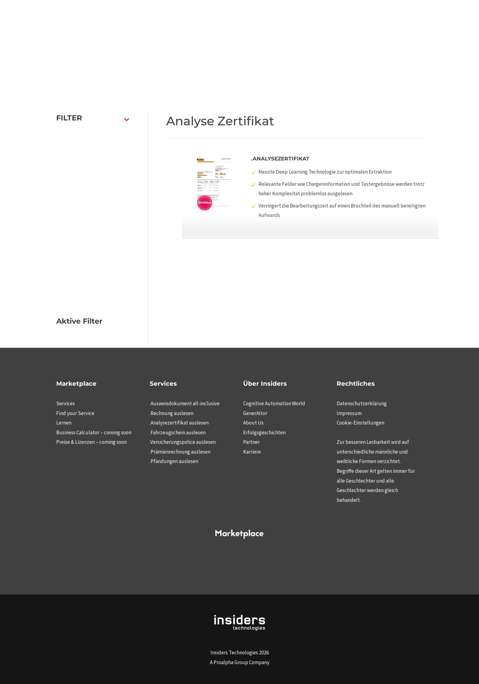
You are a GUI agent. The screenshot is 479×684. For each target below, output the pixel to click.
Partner (251, 442)
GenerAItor (255, 413)
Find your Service (75, 413)
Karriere (252, 451)
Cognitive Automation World (274, 403)
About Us (253, 422)
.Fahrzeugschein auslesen (178, 432)
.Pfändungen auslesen (174, 461)
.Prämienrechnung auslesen (180, 451)
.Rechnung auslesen (171, 413)
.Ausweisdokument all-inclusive (185, 403)
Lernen (63, 422)
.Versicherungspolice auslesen (183, 442)
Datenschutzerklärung (362, 403)
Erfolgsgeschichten (264, 432)
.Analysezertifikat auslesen (179, 422)
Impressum (349, 413)
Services (65, 403)
